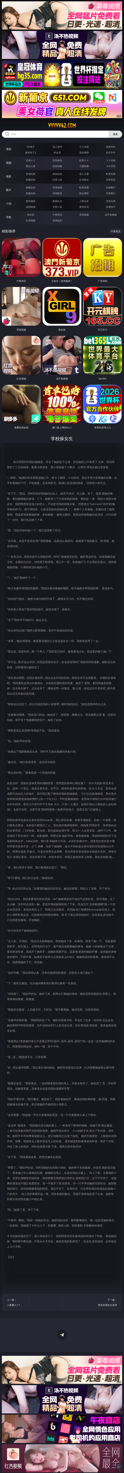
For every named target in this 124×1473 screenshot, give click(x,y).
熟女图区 (84, 193)
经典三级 (57, 179)
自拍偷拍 (57, 160)
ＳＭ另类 (110, 166)
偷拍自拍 (57, 173)
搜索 (115, 134)
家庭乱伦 (57, 201)
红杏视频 (30, 220)
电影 (8, 176)
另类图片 (110, 193)
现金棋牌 (84, 152)
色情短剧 (57, 220)
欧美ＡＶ (84, 160)
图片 (8, 190)
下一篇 (107, 1303)
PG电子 (31, 146)
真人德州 (57, 146)
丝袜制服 (57, 166)
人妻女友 (84, 201)
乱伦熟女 (84, 179)
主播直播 (84, 166)
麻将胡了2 (30, 152)
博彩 (8, 149)
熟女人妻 (30, 166)
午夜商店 (57, 214)
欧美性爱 (110, 173)
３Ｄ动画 (110, 160)
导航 (8, 217)
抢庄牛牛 (110, 152)
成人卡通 (84, 173)
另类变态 (110, 179)
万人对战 (84, 146)
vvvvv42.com (62, 125)
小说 (8, 203)
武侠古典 (110, 201)
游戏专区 (110, 146)
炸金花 (57, 152)
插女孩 (30, 214)
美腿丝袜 (30, 193)
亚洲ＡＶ (30, 160)
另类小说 (57, 206)
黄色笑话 (84, 206)
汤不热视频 (111, 214)
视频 (8, 163)
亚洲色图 (57, 187)
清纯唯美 (57, 193)
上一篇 (16, 1303)
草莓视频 (84, 214)
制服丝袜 (30, 179)
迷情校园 (30, 206)
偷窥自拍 (30, 187)
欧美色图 (84, 187)
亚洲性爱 (30, 173)
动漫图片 (110, 187)
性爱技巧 (110, 206)
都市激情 (30, 201)
